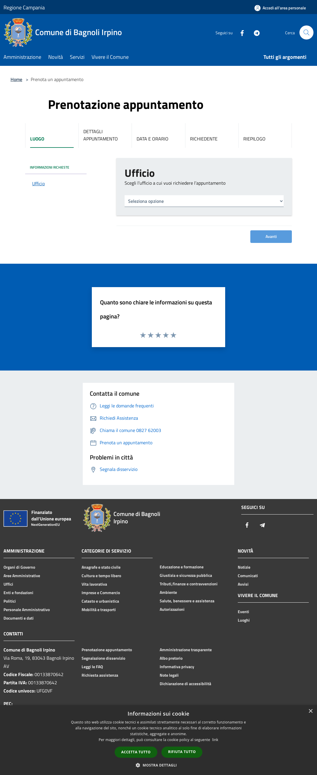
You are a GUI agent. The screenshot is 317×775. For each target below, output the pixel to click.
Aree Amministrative (22, 575)
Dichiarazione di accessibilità (185, 683)
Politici (10, 601)
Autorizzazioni (172, 609)
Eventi (243, 611)
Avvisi (243, 584)
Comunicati (248, 575)
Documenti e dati (19, 618)
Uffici (8, 584)
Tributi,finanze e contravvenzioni (189, 584)
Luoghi (244, 620)
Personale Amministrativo (27, 609)
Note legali (169, 675)
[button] (158, 765)
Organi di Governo (19, 567)
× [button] (310, 711)
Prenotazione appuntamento (107, 650)
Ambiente (168, 592)
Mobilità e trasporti (99, 609)
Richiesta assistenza (100, 675)
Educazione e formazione (182, 567)
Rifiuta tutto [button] (182, 751)
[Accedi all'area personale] (280, 8)
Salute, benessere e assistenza (187, 601)
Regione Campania (24, 7)
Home (16, 79)
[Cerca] (306, 32)
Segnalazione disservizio (103, 658)
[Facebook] (240, 32)
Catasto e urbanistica (100, 601)
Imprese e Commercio (101, 592)
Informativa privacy (177, 666)
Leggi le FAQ (92, 666)
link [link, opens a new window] (215, 739)
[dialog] (158, 740)
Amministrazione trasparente (186, 650)
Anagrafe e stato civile (101, 567)
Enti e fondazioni (18, 592)
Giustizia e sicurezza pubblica (186, 575)
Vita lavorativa (94, 584)
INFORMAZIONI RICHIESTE (49, 167)
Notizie (244, 567)
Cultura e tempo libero (101, 575)
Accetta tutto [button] (136, 752)
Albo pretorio (171, 658)
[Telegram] (254, 32)
